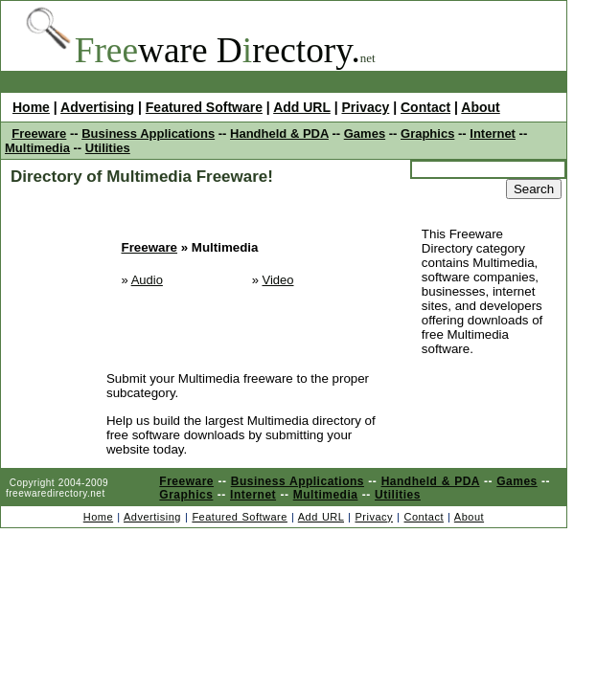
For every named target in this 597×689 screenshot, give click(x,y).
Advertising (97, 107)
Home (31, 107)
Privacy (365, 107)
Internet (493, 133)
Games (364, 133)
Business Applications (148, 133)
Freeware (38, 133)
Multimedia (37, 148)
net (368, 58)
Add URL (302, 107)
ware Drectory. (217, 50)
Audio (147, 280)
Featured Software (204, 107)
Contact (425, 107)
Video (277, 280)
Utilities (107, 148)
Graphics (427, 133)
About (480, 107)
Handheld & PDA (279, 133)
